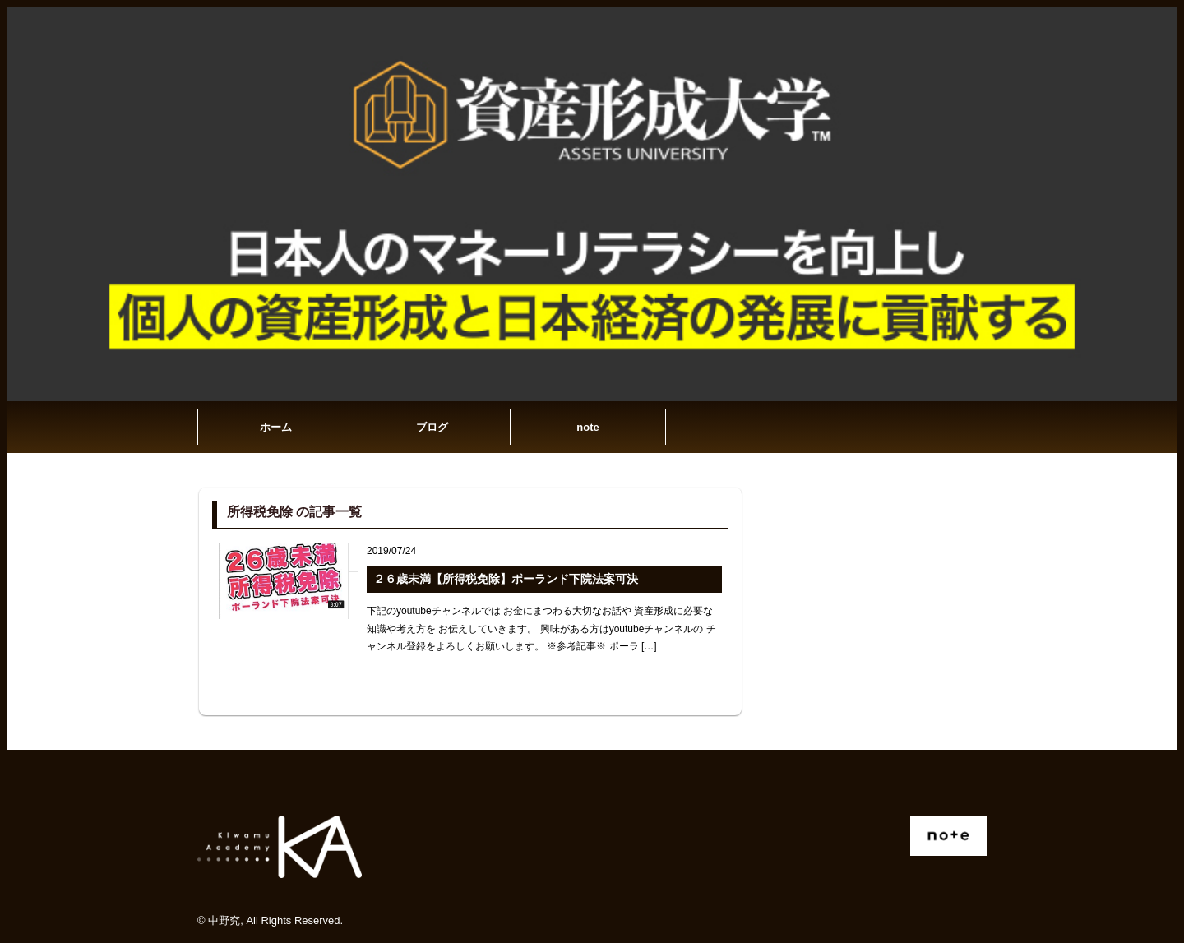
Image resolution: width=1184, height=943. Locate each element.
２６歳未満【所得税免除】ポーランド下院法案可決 (505, 578)
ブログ (432, 427)
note (587, 427)
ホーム (276, 427)
